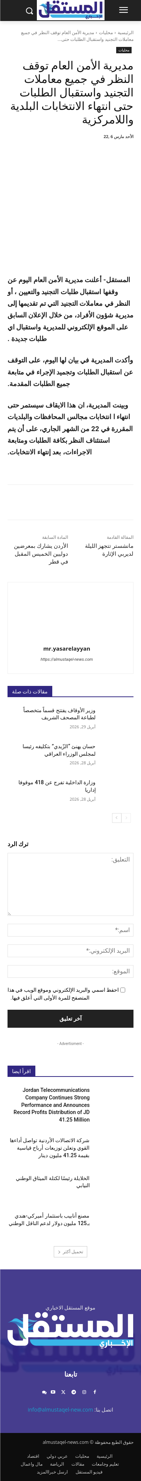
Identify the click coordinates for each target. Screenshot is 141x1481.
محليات (106, 32)
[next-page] (116, 818)
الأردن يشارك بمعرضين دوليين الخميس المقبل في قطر (41, 554)
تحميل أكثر (70, 1251)
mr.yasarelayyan (66, 648)
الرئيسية (125, 32)
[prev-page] (126, 818)
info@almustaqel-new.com (60, 1409)
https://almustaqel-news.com (67, 659)
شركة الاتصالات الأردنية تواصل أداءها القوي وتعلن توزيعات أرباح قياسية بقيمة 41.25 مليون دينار (50, 1147)
